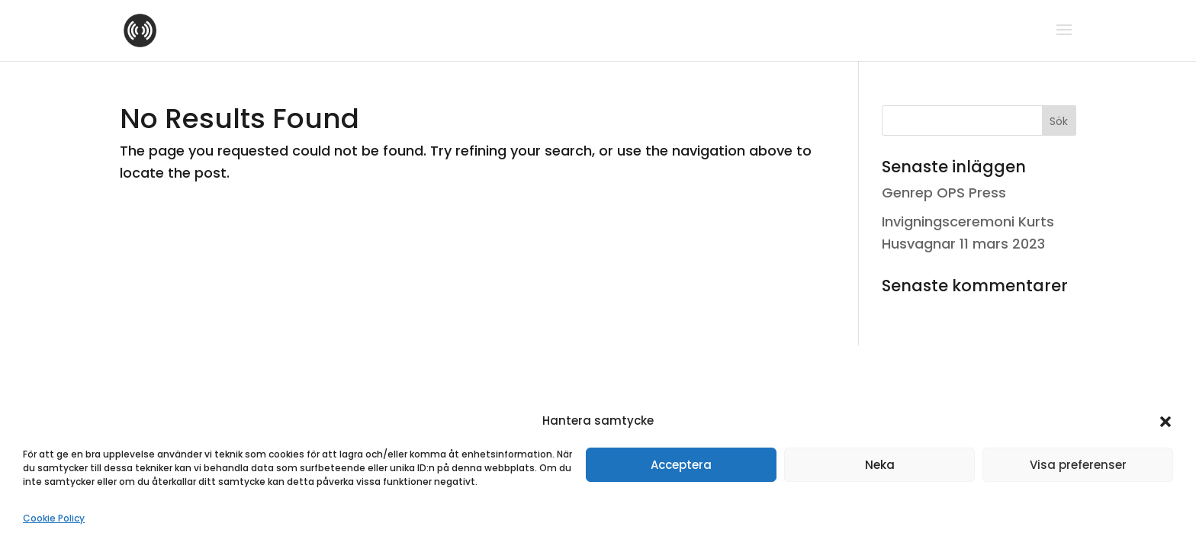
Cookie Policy (54, 518)
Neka (880, 465)
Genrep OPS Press (944, 192)
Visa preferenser (1078, 465)
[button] (1165, 421)
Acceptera (681, 465)
